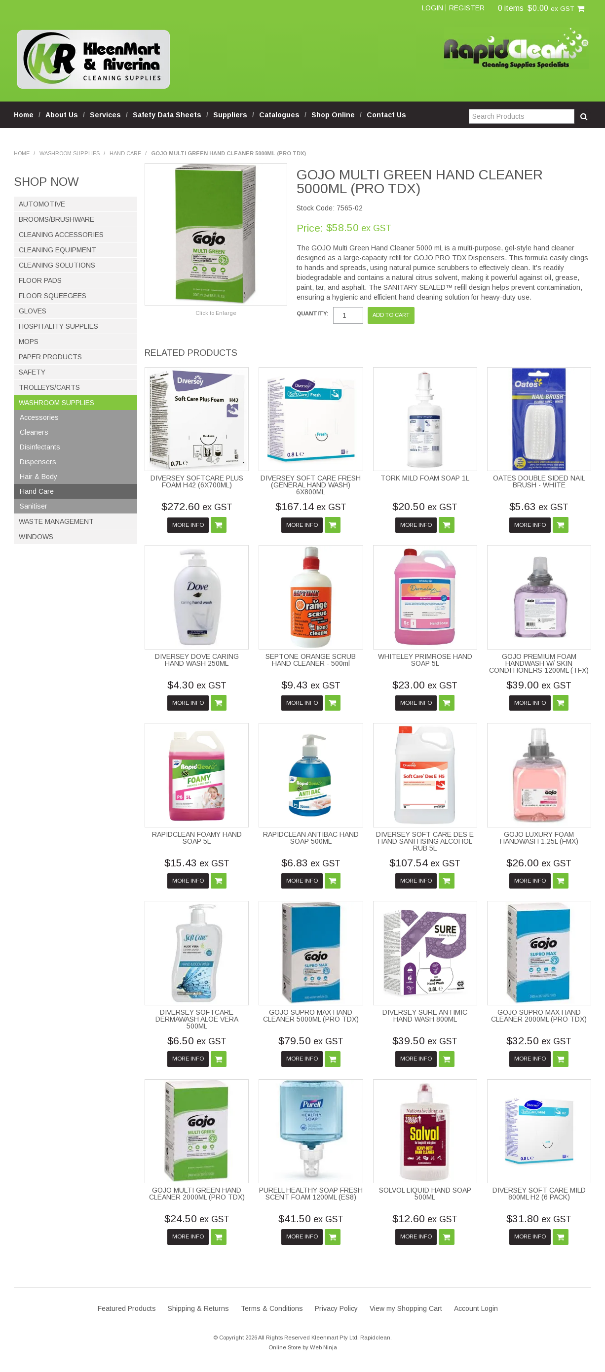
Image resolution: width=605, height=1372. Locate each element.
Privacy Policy (336, 1308)
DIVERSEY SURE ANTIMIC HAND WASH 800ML (424, 1015)
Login (432, 7)
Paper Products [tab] (50, 357)
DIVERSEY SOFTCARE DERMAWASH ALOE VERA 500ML (196, 1019)
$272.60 (196, 506)
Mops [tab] (28, 341)
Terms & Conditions (272, 1308)
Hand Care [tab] (37, 491)
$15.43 (196, 862)
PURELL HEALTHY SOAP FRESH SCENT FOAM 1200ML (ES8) (311, 1193)
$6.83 (310, 862)
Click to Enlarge (215, 313)
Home (24, 115)
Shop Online (333, 115)
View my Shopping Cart (406, 1308)
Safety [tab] (32, 372)
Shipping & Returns (198, 1308)
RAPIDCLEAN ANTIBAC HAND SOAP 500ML (311, 837)
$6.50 (197, 1040)
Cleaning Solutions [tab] (57, 265)
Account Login (476, 1308)
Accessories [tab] (39, 417)
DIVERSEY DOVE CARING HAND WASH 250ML (197, 659)
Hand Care (125, 153)
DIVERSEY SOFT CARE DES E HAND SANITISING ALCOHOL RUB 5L (425, 841)
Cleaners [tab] (34, 432)
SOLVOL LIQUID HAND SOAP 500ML (425, 1193)
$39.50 (424, 1040)
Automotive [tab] (42, 204)
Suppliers (230, 115)
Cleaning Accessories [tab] (61, 235)
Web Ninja (323, 1347)
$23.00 (424, 684)
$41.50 (310, 1218)
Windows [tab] (36, 537)
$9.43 (310, 684)
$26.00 (538, 862)
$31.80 (538, 1218)
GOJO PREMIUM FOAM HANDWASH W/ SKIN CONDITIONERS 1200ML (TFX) (539, 663)
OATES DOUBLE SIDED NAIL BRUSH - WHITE (539, 481)
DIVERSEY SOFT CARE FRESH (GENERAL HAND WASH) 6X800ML (311, 485)
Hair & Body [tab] (38, 476)
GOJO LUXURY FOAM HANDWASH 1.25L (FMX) (539, 837)
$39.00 (538, 684)
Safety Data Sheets (167, 115)
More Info (188, 525)
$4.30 (197, 684)
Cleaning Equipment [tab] (57, 250)
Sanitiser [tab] (33, 506)
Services (105, 115)
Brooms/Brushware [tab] (56, 219)
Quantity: (313, 313)
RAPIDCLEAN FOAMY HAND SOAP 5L (197, 837)
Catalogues (279, 115)
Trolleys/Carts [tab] (49, 387)
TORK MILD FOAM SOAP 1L (424, 478)
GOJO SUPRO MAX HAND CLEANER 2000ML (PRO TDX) (539, 1015)
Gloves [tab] (32, 311)
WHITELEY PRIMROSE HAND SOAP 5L (425, 659)
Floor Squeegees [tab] (52, 296)
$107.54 (424, 862)
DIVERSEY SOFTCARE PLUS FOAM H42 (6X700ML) (197, 481)
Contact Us (386, 115)
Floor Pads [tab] (40, 280)
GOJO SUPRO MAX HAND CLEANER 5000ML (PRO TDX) (311, 1015)
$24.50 (196, 1218)
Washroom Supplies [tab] (56, 403)
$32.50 (538, 1040)
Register (467, 7)
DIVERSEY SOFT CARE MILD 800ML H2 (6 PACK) (539, 1193)
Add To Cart (219, 525)
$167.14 (310, 506)
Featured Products (127, 1308)
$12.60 (424, 1218)
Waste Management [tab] (56, 521)
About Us (61, 115)
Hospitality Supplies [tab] (58, 326)
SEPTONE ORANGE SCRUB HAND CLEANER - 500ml (310, 659)
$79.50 (310, 1040)
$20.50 (424, 506)
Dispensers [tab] (38, 462)
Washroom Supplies (69, 153)
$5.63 (538, 506)
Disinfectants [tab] (40, 447)
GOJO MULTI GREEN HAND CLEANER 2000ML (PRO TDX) (197, 1193)
